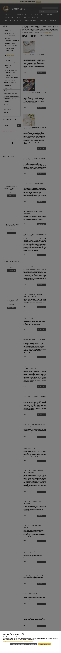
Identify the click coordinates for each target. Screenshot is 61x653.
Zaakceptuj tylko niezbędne (18, 644)
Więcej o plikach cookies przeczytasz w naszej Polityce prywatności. (18, 641)
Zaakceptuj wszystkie (44, 644)
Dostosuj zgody (32, 644)
